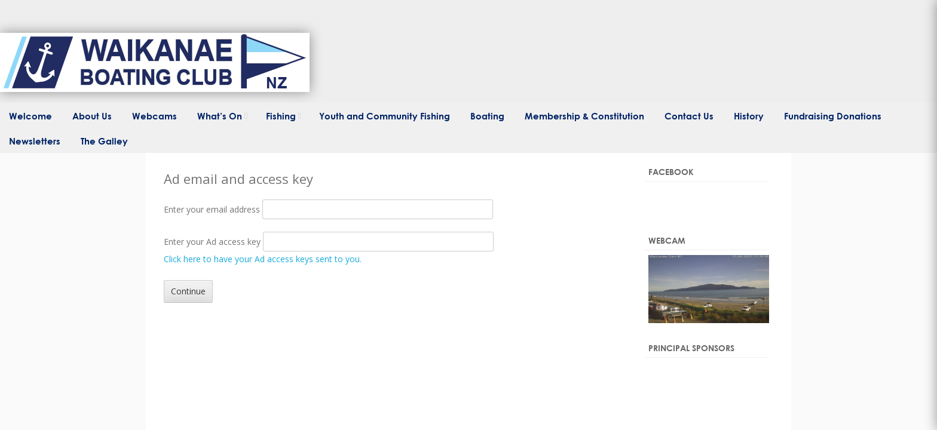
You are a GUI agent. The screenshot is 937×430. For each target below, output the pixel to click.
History (749, 115)
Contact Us (689, 115)
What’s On (219, 115)
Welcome (30, 115)
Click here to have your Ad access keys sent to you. (263, 259)
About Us (92, 115)
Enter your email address (212, 209)
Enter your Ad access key (212, 241)
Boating (487, 115)
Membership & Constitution (584, 115)
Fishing (281, 115)
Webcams (154, 115)
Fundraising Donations (832, 115)
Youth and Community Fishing (384, 115)
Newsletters (34, 141)
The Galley (104, 141)
